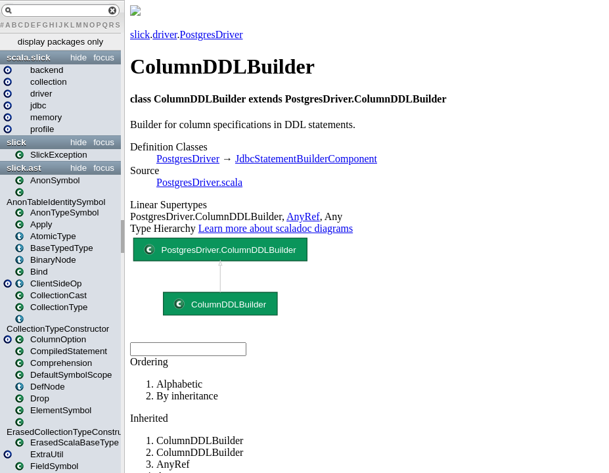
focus (103, 57)
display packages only (60, 42)
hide (78, 57)
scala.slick (29, 57)
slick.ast (24, 168)
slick (16, 142)
